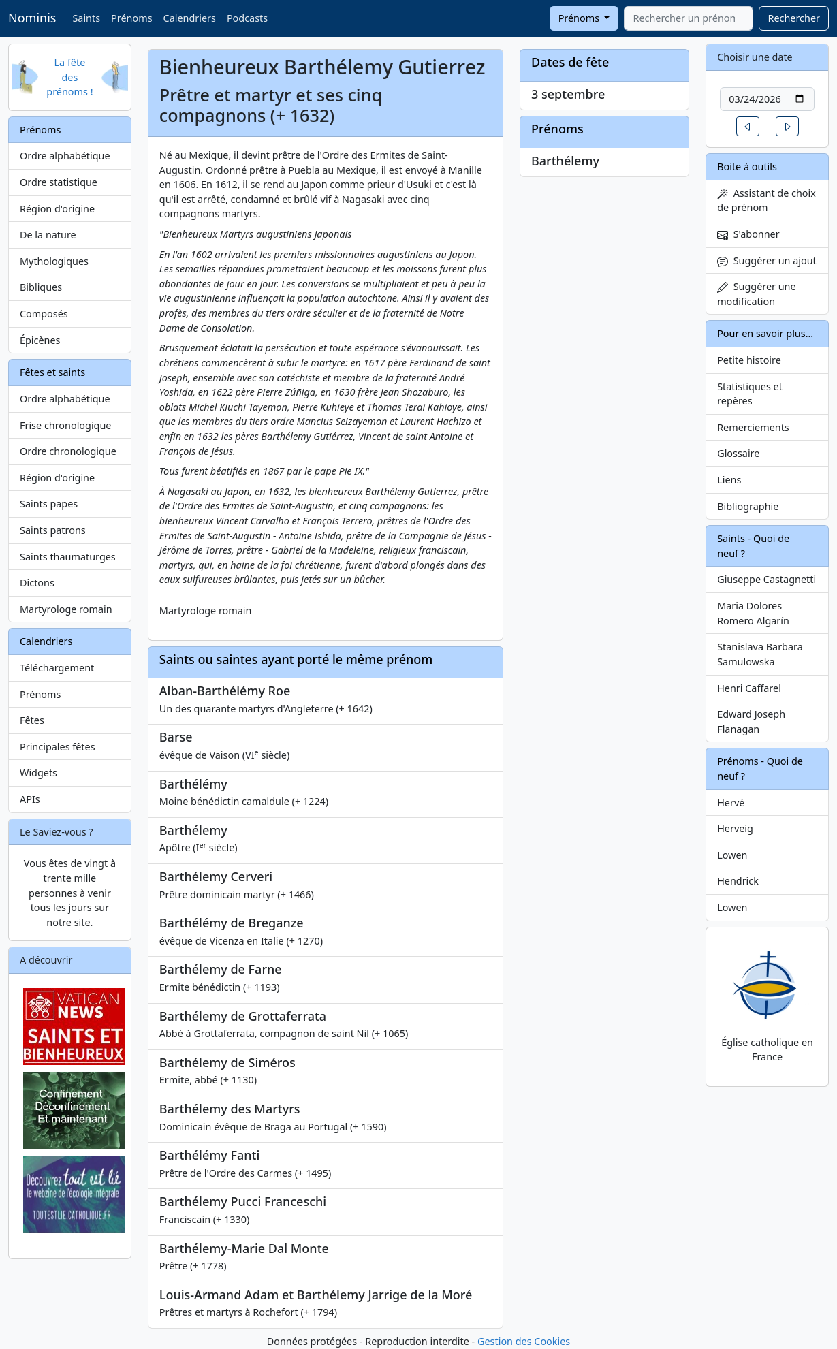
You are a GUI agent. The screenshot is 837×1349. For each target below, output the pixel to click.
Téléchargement (57, 667)
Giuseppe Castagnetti (766, 579)
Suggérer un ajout (767, 260)
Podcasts (247, 18)
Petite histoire (749, 359)
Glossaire (738, 453)
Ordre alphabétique (65, 155)
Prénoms (131, 18)
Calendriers (189, 18)
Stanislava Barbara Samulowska (760, 654)
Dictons (37, 582)
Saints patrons (53, 530)
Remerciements (753, 427)
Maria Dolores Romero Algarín (753, 613)
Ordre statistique (58, 182)
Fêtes (32, 720)
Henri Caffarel (749, 688)
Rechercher (794, 18)
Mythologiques (54, 261)
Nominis (32, 18)
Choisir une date (755, 56)
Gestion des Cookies (523, 1341)
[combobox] (688, 18)
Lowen (732, 854)
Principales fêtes (57, 746)
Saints (86, 18)
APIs (30, 799)
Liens (729, 479)
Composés (44, 313)
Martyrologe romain (66, 609)
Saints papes (49, 503)
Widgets (38, 772)
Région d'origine (57, 208)
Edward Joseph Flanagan (751, 721)
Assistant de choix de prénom (766, 201)
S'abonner (748, 233)
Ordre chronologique (68, 451)
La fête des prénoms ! (69, 77)
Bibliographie (747, 506)
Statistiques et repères (750, 394)
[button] (747, 126)
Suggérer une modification (756, 294)
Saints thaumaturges (68, 556)
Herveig (735, 828)
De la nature (48, 234)
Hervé (730, 802)
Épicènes (40, 340)
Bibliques (41, 287)
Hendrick (738, 880)
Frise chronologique (65, 425)
